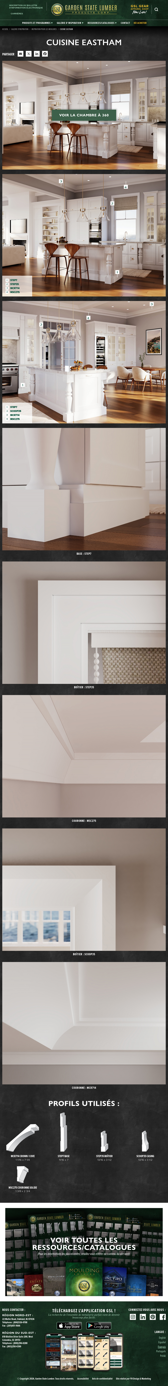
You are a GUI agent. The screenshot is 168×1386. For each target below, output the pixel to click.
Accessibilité (83, 1379)
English (162, 1338)
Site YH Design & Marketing (133, 1379)
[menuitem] (141, 9)
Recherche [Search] (156, 9)
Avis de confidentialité (102, 1379)
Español (162, 1342)
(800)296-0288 (20, 1343)
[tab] (37, 23)
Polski (163, 1356)
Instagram (133, 1317)
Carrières (17, 13)
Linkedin (143, 1317)
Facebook (163, 1317)
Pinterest (153, 1317)
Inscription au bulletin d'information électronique (26, 6)
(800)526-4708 (20, 1322)
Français (162, 1347)
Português (161, 1351)
